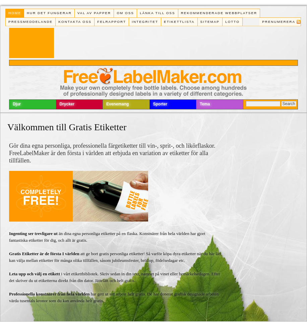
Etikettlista (179, 22)
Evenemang (117, 104)
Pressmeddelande (30, 22)
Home (14, 13)
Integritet (145, 22)
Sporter (160, 104)
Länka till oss (157, 13)
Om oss (125, 13)
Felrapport (111, 22)
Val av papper (94, 13)
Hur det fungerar (49, 13)
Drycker (67, 104)
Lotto (232, 22)
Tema (205, 104)
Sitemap (210, 22)
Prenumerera (278, 22)
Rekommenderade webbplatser (219, 13)
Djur (17, 104)
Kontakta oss (74, 22)
